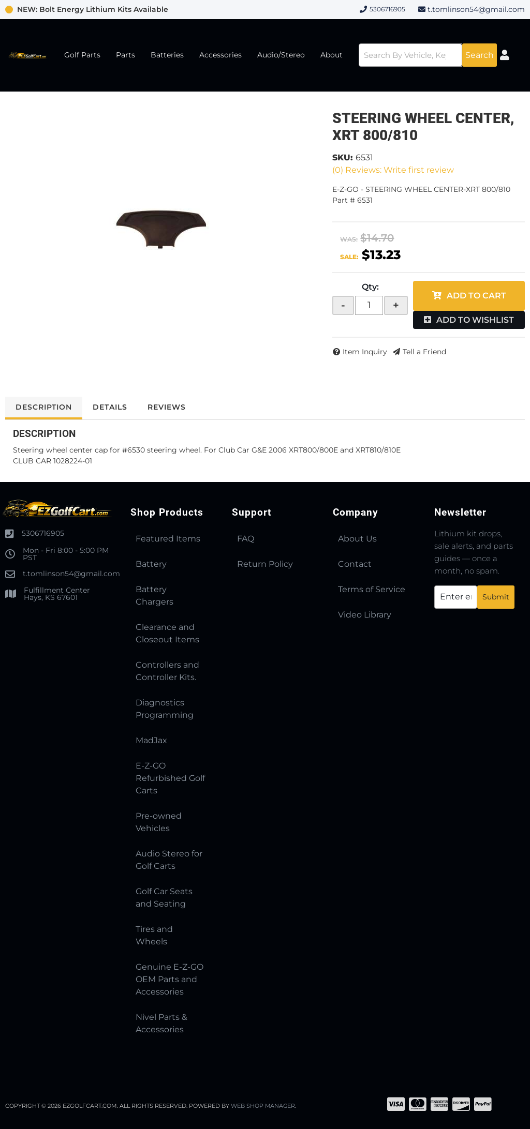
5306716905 (43, 533)
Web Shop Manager (263, 1105)
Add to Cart (476, 295)
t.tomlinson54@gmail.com (476, 9)
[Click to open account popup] (504, 55)
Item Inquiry (365, 351)
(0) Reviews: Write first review (393, 170)
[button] (427, 55)
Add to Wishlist (475, 320)
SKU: (342, 157)
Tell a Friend (424, 351)
